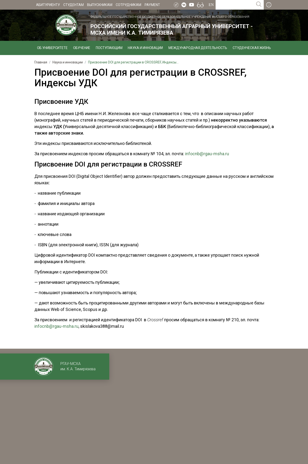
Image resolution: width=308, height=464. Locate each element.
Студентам (73, 5)
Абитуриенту (48, 5)
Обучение (81, 48)
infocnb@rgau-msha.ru (207, 153)
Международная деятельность (197, 48)
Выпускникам (99, 5)
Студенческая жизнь (252, 48)
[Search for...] (235, 5)
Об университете (52, 48)
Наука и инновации (145, 48)
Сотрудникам (128, 5)
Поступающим (109, 48)
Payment (152, 5)
